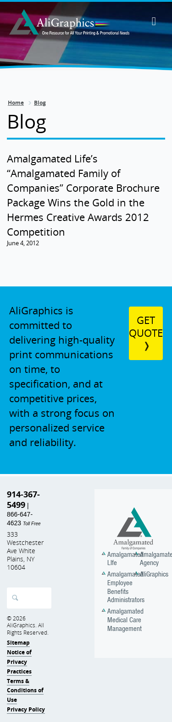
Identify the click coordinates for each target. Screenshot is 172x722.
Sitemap (18, 643)
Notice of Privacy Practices (19, 661)
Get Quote (146, 326)
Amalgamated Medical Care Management (125, 619)
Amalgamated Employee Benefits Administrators (125, 586)
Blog (40, 103)
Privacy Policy (26, 709)
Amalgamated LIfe (125, 558)
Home (16, 103)
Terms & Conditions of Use (25, 690)
